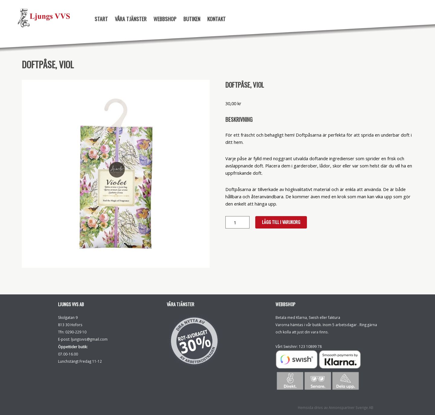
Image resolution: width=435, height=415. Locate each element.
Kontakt (216, 19)
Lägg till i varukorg (281, 222)
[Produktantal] (237, 222)
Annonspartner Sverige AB (351, 407)
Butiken (191, 19)
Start (101, 19)
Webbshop (164, 19)
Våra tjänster (131, 19)
